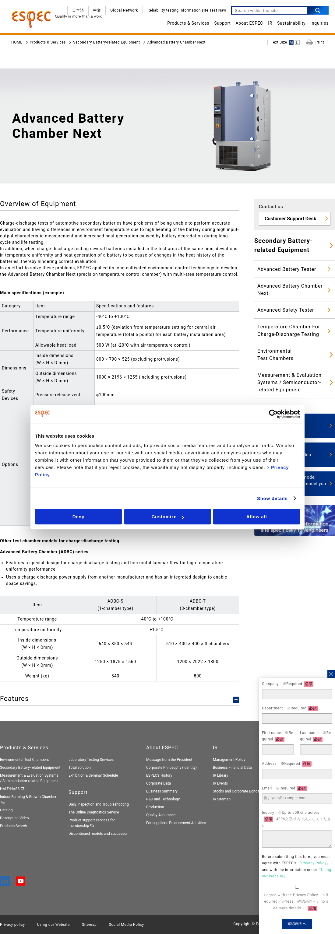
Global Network (124, 10)
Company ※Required (287, 684)
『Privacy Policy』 (314, 863)
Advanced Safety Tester (285, 310)
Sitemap (89, 924)
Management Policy (229, 759)
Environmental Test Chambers (24, 759)
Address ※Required (287, 764)
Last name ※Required (315, 736)
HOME (17, 42)
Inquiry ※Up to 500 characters (296, 819)
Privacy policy (12, 924)
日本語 (78, 10)
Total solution (80, 767)
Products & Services (188, 23)
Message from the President (169, 759)
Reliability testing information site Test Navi (186, 10)
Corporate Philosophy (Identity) (171, 767)
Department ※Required (290, 708)
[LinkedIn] (6, 883)
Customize (167, 516)
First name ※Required (277, 736)
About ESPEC (249, 23)
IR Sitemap (222, 799)
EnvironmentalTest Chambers (275, 354)
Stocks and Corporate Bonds (236, 791)
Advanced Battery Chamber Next (290, 289)
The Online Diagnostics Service (94, 812)
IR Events (220, 783)
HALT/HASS (9, 789)
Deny (78, 516)
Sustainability (291, 23)
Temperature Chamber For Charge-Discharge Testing (288, 330)
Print (320, 42)
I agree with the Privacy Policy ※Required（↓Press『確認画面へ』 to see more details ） (296, 902)
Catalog (6, 810)
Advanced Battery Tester (286, 269)
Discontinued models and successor (98, 833)
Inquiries (319, 23)
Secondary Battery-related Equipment (106, 42)
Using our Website (53, 924)
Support (222, 23)
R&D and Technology (163, 799)
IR (270, 23)
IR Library (220, 775)
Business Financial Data (232, 767)
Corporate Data (158, 783)
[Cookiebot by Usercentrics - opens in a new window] (273, 413)
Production (155, 807)
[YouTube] (20, 882)
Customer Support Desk (290, 219)
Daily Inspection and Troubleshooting (99, 804)
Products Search (13, 826)
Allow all (256, 516)
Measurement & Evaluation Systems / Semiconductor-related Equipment (289, 382)
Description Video (14, 818)
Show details (272, 498)
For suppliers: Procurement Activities (176, 823)
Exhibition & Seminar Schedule (93, 775)
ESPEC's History (159, 775)
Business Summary (162, 791)
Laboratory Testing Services (91, 759)
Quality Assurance (161, 815)
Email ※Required (284, 788)
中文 (97, 10)
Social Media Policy (126, 924)
